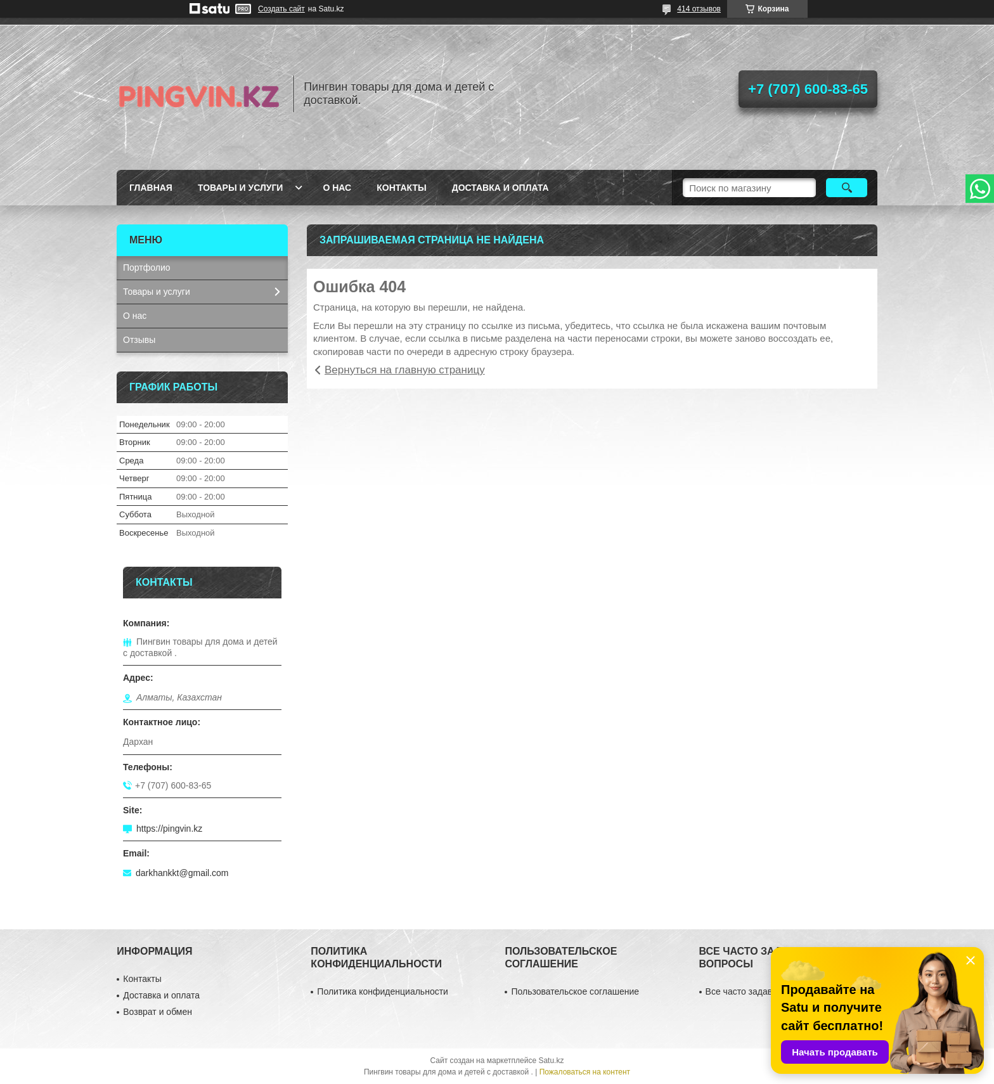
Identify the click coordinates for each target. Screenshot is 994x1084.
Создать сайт (281, 8)
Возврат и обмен (157, 1012)
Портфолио (147, 267)
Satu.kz (551, 1060)
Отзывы (139, 340)
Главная (150, 188)
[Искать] (846, 187)
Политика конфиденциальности (382, 991)
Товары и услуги (240, 188)
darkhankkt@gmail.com (182, 873)
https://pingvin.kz (169, 828)
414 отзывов (699, 8)
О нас (337, 188)
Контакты (401, 188)
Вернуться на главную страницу (405, 370)
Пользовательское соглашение (575, 991)
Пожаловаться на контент (584, 1072)
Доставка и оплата (500, 188)
